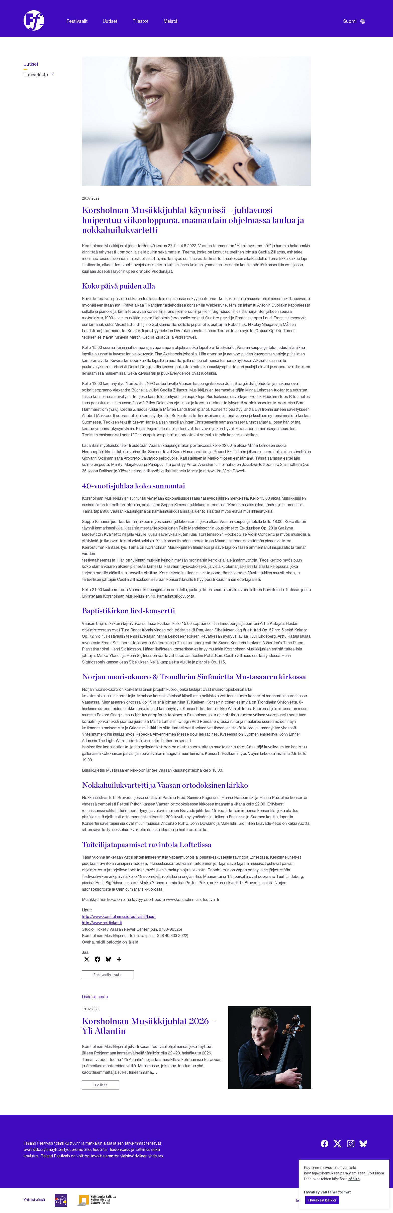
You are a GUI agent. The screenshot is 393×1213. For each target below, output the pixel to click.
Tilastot (141, 21)
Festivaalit (77, 21)
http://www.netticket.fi (102, 922)
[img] (324, 1143)
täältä (354, 1178)
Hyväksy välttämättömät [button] (327, 1192)
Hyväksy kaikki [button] (322, 1200)
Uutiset (110, 21)
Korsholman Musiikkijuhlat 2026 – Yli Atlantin (148, 1026)
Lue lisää (100, 1085)
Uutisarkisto (36, 74)
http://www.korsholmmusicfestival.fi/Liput (119, 916)
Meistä (170, 21)
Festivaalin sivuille (107, 975)
